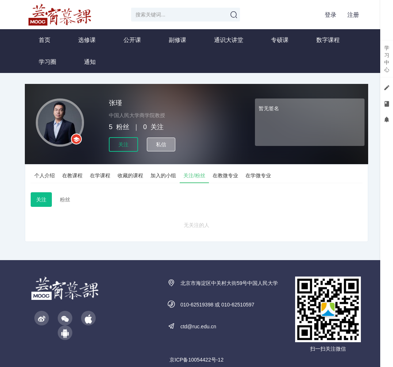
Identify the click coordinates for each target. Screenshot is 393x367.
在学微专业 (258, 175)
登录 (330, 15)
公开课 (132, 40)
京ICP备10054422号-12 (196, 360)
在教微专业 (225, 175)
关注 (123, 144)
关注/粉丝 (194, 175)
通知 (90, 62)
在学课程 (100, 175)
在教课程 (72, 175)
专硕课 (280, 40)
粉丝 (65, 199)
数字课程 (328, 40)
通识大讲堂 (228, 40)
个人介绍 (44, 175)
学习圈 (47, 62)
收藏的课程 (130, 175)
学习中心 (386, 59)
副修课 (177, 40)
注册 (353, 15)
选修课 (87, 40)
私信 (161, 144)
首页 (44, 40)
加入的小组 (163, 175)
